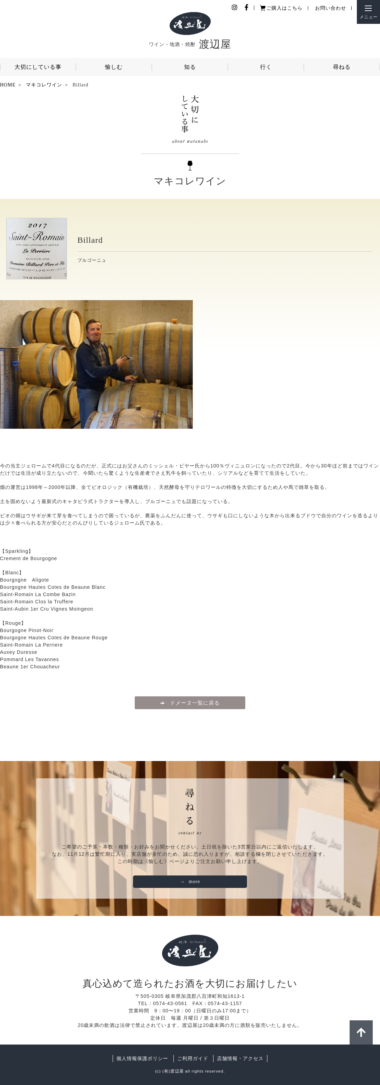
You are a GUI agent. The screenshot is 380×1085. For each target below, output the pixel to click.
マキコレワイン (44, 84)
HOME (8, 84)
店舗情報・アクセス (240, 1058)
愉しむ (114, 67)
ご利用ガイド (192, 1058)
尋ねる (342, 67)
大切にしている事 (38, 67)
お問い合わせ (330, 8)
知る (190, 67)
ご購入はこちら (284, 8)
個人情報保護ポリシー (142, 1058)
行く (266, 67)
